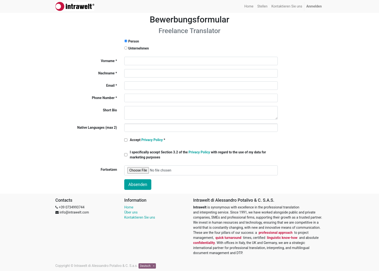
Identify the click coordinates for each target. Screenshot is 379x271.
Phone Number (103, 98)
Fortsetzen (109, 169)
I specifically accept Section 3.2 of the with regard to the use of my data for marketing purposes (198, 154)
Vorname (108, 61)
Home (128, 207)
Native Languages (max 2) (97, 127)
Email (110, 85)
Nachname (106, 73)
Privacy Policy (152, 140)
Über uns (131, 212)
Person (133, 41)
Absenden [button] (137, 184)
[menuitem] (248, 6)
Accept (146, 140)
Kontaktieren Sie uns (139, 217)
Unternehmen (138, 48)
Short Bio (110, 110)
